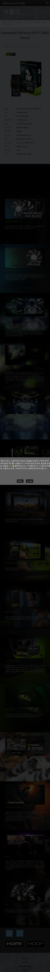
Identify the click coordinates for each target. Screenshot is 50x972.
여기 (11, 466)
